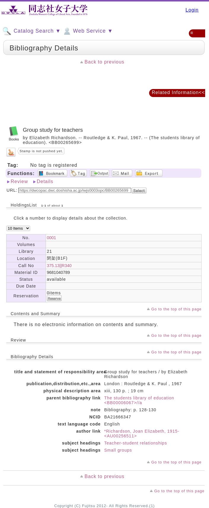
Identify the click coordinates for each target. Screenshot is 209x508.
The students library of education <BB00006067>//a (139, 400)
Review (19, 181)
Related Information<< (178, 92)
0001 (51, 237)
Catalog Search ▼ (31, 31)
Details (45, 181)
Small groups (118, 450)
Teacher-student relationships (135, 443)
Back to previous (104, 61)
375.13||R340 (59, 265)
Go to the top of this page (176, 309)
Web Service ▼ (87, 31)
